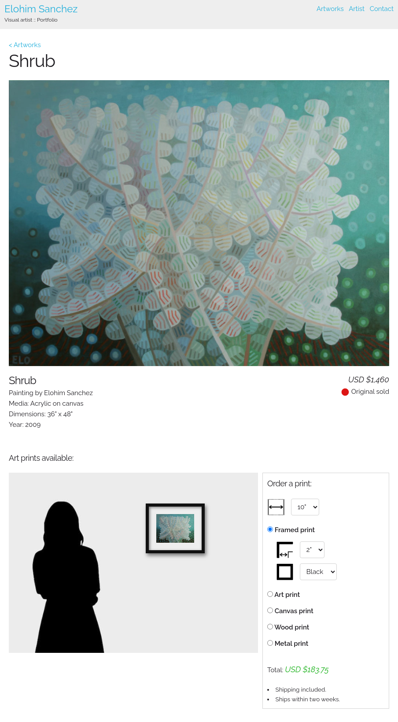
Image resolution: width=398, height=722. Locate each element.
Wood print (288, 627)
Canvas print (290, 611)
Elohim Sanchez (40, 9)
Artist (357, 9)
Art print (283, 595)
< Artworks (25, 45)
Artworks (330, 9)
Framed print (291, 530)
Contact (382, 9)
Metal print (287, 644)
